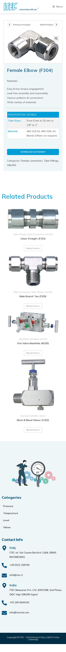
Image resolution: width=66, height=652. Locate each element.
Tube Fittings (51, 160)
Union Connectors (35, 234)
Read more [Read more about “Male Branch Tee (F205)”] (33, 306)
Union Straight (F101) (33, 238)
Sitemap (33, 639)
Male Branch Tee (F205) (33, 296)
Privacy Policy (38, 637)
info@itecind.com (19, 612)
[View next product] (56, 24)
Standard (34, 339)
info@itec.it (16, 575)
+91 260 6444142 (19, 602)
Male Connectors (22, 292)
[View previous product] (9, 24)
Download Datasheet (33, 152)
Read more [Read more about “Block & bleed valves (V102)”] (33, 429)
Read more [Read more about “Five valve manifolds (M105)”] (33, 353)
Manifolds (24, 339)
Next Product (46, 24)
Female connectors (32, 160)
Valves (42, 415)
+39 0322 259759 (19, 565)
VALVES (11, 165)
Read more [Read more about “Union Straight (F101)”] (33, 248)
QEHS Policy (53, 637)
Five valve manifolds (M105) (33, 343)
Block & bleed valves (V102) (33, 420)
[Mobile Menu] (58, 6)
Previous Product (21, 24)
